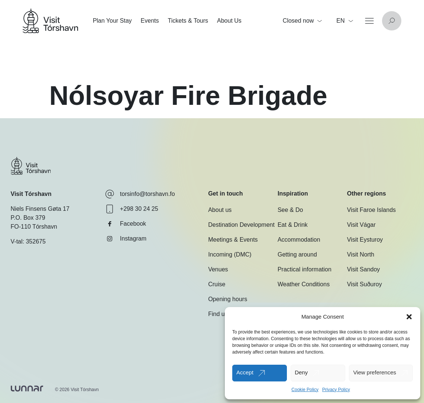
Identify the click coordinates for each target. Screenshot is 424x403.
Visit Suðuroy (364, 284)
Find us (217, 314)
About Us (229, 20)
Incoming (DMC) (229, 254)
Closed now (302, 20)
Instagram (125, 238)
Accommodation (299, 239)
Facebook (125, 223)
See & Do (290, 210)
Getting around (297, 254)
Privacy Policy (336, 389)
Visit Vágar (361, 225)
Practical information (304, 269)
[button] (409, 316)
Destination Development (241, 225)
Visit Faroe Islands (371, 210)
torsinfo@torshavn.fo (140, 194)
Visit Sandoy (363, 269)
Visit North (361, 254)
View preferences (374, 372)
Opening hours (227, 299)
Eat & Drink (293, 225)
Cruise (216, 284)
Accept (244, 372)
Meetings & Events (233, 239)
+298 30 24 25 (131, 208)
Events (150, 20)
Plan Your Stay (112, 20)
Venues (218, 269)
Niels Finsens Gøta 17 (40, 209)
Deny (301, 372)
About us (220, 210)
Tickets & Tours (188, 20)
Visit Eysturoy (365, 239)
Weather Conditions (304, 284)
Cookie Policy (304, 389)
